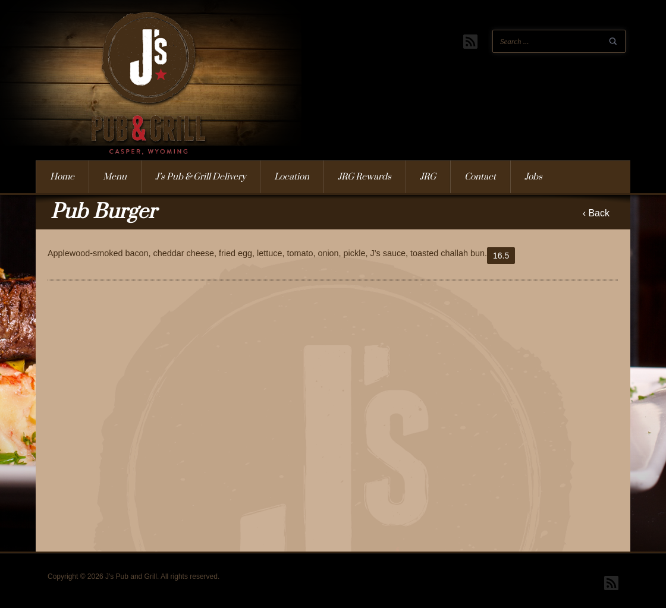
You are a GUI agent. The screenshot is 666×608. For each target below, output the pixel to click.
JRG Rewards (364, 176)
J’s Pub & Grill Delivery (200, 176)
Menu (115, 176)
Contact (480, 176)
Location (291, 176)
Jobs (533, 176)
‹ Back (596, 213)
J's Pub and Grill (133, 100)
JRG (428, 176)
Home (62, 176)
